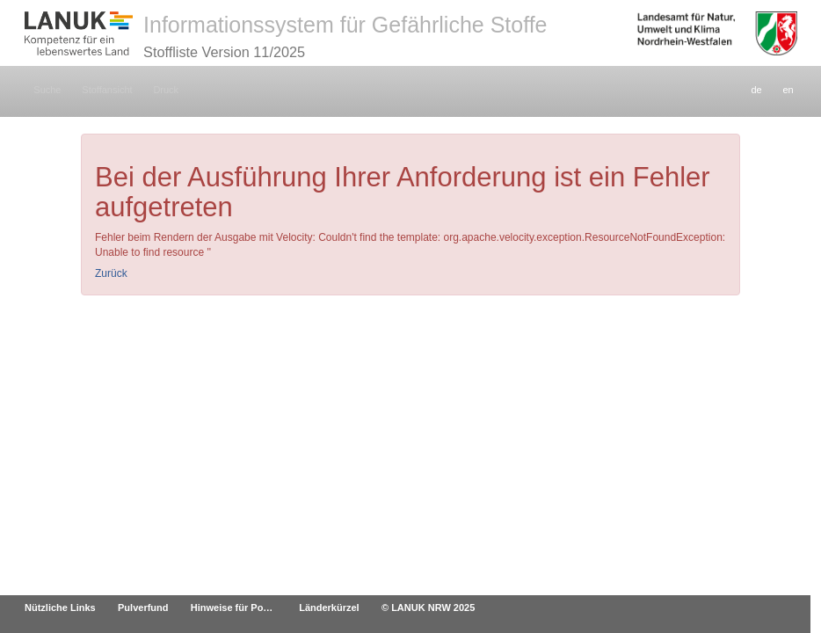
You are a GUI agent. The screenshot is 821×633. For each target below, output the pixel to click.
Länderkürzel (329, 607)
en (787, 89)
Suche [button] (47, 89)
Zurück (111, 273)
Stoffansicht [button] (107, 89)
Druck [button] (165, 89)
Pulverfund (143, 607)
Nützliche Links (60, 607)
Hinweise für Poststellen (239, 607)
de (756, 89)
